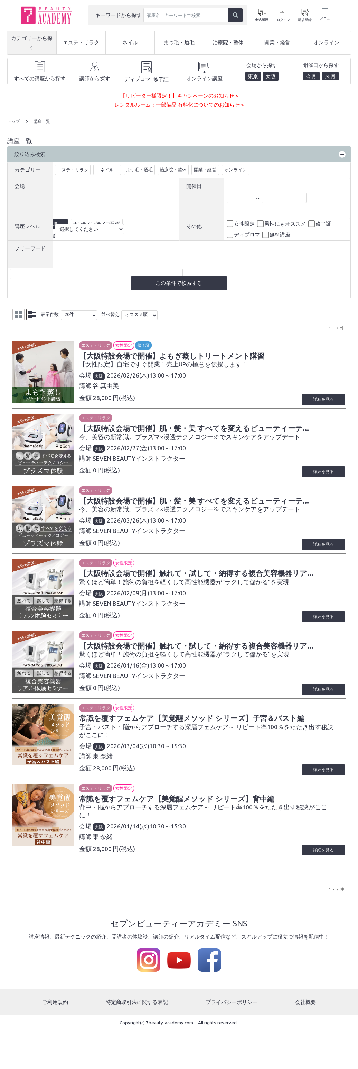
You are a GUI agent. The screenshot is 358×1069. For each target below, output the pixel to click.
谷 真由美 (113, 386)
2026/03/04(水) (135, 783)
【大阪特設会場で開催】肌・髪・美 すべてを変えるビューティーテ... (212, 436)
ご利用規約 (55, 1041)
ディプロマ (244, 234)
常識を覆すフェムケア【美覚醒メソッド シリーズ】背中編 (193, 837)
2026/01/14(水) (135, 865)
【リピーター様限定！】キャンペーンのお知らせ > (179, 96)
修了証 (320, 223)
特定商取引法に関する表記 (137, 1041)
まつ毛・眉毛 (139, 168)
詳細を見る (321, 406)
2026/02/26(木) (135, 376)
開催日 (194, 185)
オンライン (235, 168)
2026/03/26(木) (135, 536)
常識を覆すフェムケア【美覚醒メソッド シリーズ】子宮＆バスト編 (210, 755)
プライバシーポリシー (231, 1041)
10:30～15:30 (175, 783)
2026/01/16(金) (135, 695)
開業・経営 (205, 168)
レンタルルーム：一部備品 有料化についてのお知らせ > (179, 105)
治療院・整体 (173, 168)
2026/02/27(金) (135, 456)
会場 (20, 185)
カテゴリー (27, 169)
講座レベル (27, 225)
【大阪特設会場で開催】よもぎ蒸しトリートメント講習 (188, 356)
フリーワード (30, 248)
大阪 (106, 376)
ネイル (107, 168)
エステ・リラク (72, 168)
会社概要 (305, 1041)
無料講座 (276, 234)
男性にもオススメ (282, 223)
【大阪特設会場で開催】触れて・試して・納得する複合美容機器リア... (214, 595)
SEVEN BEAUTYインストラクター (146, 466)
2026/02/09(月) (135, 616)
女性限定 (241, 223)
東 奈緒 (110, 794)
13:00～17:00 (175, 376)
